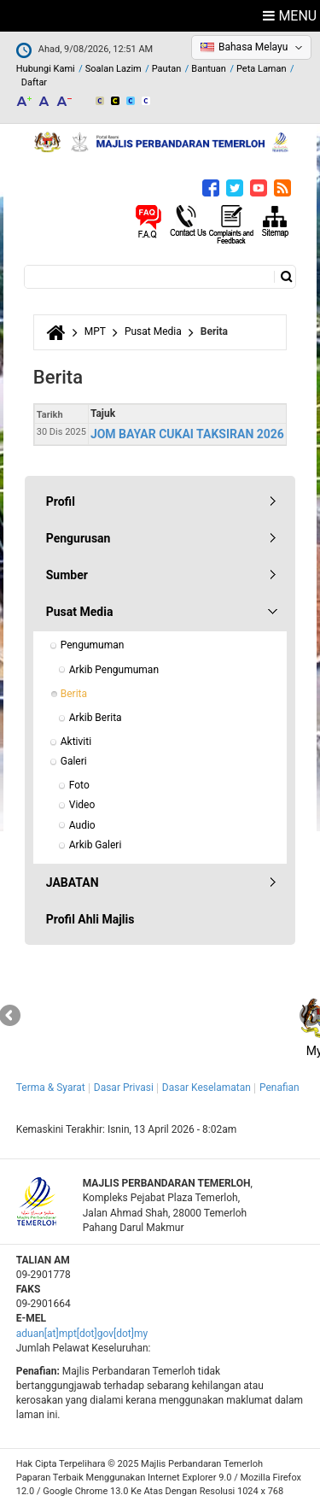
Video (82, 805)
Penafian (279, 1088)
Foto (79, 785)
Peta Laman (261, 68)
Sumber (67, 575)
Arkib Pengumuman (114, 670)
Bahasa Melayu (253, 47)
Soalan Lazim (113, 68)
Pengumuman (93, 645)
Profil (60, 501)
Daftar (34, 82)
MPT (95, 331)
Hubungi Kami (45, 68)
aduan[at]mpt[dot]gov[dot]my (82, 1334)
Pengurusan (78, 538)
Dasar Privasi (124, 1088)
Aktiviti (76, 742)
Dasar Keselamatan (206, 1088)
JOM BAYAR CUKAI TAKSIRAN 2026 (187, 434)
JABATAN (72, 882)
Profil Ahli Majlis (90, 919)
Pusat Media (153, 331)
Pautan (167, 68)
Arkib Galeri (95, 845)
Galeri (74, 761)
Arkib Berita (95, 718)
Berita (74, 694)
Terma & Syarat (50, 1088)
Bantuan (208, 68)
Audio (82, 825)
